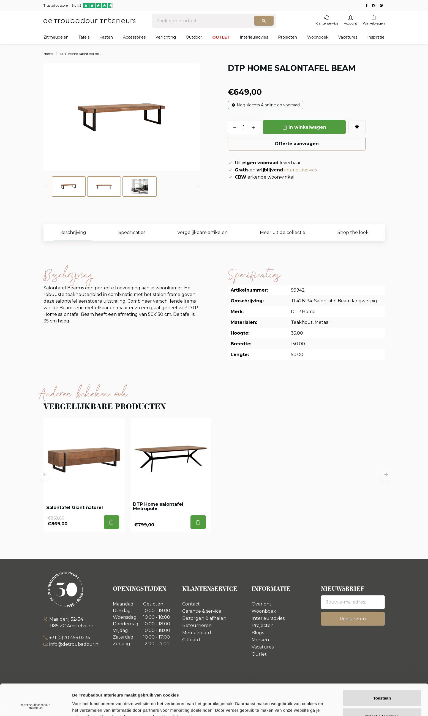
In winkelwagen (307, 127)
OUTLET (221, 37)
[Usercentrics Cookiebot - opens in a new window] (36, 705)
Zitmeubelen (56, 37)
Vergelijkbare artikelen (202, 232)
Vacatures (347, 37)
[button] (45, 475)
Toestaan (382, 668)
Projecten (287, 37)
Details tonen (297, 705)
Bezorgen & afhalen (204, 618)
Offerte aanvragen (297, 143)
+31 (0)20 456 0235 (69, 637)
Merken (260, 639)
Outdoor (194, 37)
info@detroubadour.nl (74, 644)
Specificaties (131, 232)
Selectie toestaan (382, 686)
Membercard (196, 632)
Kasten (106, 37)
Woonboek (317, 37)
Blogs (258, 632)
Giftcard (191, 639)
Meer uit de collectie (282, 232)
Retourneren (197, 625)
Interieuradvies (254, 37)
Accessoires (134, 37)
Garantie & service (201, 611)
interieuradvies (300, 170)
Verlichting (166, 37)
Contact (191, 604)
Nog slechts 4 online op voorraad (268, 105)
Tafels (83, 37)
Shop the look (353, 232)
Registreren (353, 618)
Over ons (261, 604)
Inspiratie (376, 37)
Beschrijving (72, 232)
